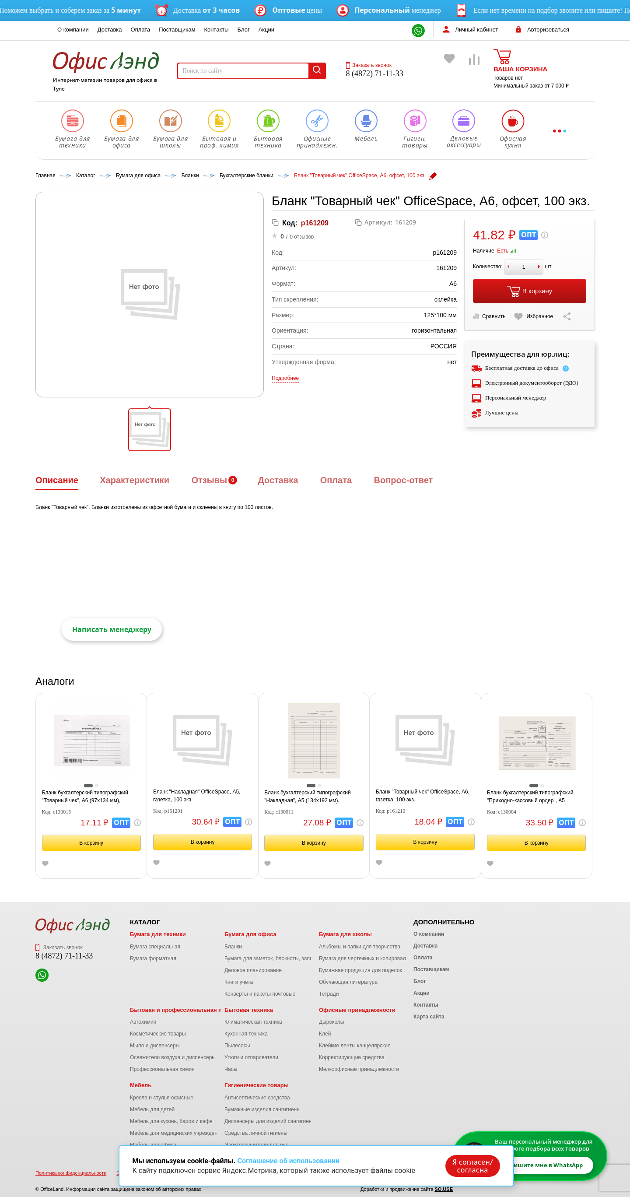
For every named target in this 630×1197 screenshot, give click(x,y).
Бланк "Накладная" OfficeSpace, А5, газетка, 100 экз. (197, 796)
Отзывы (209, 480)
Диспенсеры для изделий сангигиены (269, 1121)
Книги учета (238, 982)
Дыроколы (331, 1022)
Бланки (233, 947)
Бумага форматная (153, 958)
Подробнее (285, 378)
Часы (230, 1069)
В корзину (529, 291)
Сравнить (489, 316)
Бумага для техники (158, 934)
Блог (244, 29)
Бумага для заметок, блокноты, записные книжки (283, 958)
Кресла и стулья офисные (161, 1098)
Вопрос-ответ (403, 480)
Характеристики (134, 480)
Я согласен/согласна (472, 1166)
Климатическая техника (253, 1022)
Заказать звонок (369, 65)
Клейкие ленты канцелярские (355, 1046)
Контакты (216, 29)
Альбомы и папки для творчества (359, 947)
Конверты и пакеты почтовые (259, 994)
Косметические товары (158, 1034)
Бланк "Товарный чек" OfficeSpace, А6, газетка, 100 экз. (422, 796)
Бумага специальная (155, 947)
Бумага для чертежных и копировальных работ (376, 958)
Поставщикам (177, 29)
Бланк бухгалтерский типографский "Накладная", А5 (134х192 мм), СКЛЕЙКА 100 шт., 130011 (307, 797)
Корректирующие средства (352, 1057)
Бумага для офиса (250, 934)
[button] (149, 429)
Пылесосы (237, 1046)
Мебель (140, 1085)
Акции (266, 29)
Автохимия (143, 1022)
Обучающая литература (348, 982)
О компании (73, 29)
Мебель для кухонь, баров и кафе (171, 1121)
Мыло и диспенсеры (154, 1046)
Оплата (140, 29)
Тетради (329, 994)
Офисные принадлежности (357, 1010)
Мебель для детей (152, 1109)
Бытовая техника (248, 1010)
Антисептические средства (257, 1098)
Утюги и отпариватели (251, 1057)
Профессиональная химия (162, 1069)
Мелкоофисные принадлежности (359, 1069)
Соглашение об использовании (288, 1161)
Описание (56, 480)
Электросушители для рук (256, 1145)
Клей (325, 1034)
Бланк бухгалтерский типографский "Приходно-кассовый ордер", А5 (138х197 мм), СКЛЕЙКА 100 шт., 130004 (536, 797)
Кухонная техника (246, 1034)
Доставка (110, 29)
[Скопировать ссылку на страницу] (567, 316)
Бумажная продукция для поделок (360, 970)
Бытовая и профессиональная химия (183, 1010)
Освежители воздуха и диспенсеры (173, 1057)
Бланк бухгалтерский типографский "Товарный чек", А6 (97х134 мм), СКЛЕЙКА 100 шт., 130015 (85, 797)
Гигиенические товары (256, 1085)
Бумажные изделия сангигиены (262, 1109)
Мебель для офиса (153, 1145)
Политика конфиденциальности (70, 1173)
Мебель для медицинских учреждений (176, 1133)
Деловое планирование (253, 970)
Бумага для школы (345, 934)
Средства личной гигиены (255, 1133)
